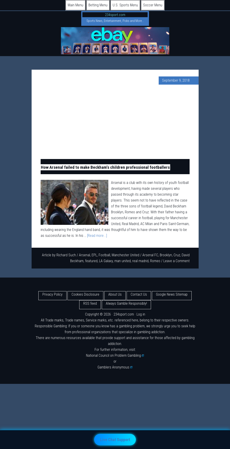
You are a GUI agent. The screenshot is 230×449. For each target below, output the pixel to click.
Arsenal (84, 255)
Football (104, 255)
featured (91, 261)
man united (122, 261)
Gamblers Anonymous (115, 367)
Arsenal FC (150, 255)
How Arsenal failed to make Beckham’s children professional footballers (105, 167)
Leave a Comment (176, 261)
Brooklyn (166, 255)
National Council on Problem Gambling (115, 355)
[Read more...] (97, 235)
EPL (94, 255)
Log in (141, 314)
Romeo (155, 261)
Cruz (177, 255)
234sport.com (115, 15)
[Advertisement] (115, 121)
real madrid (140, 261)
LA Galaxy (106, 261)
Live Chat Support (115, 439)
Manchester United (125, 255)
